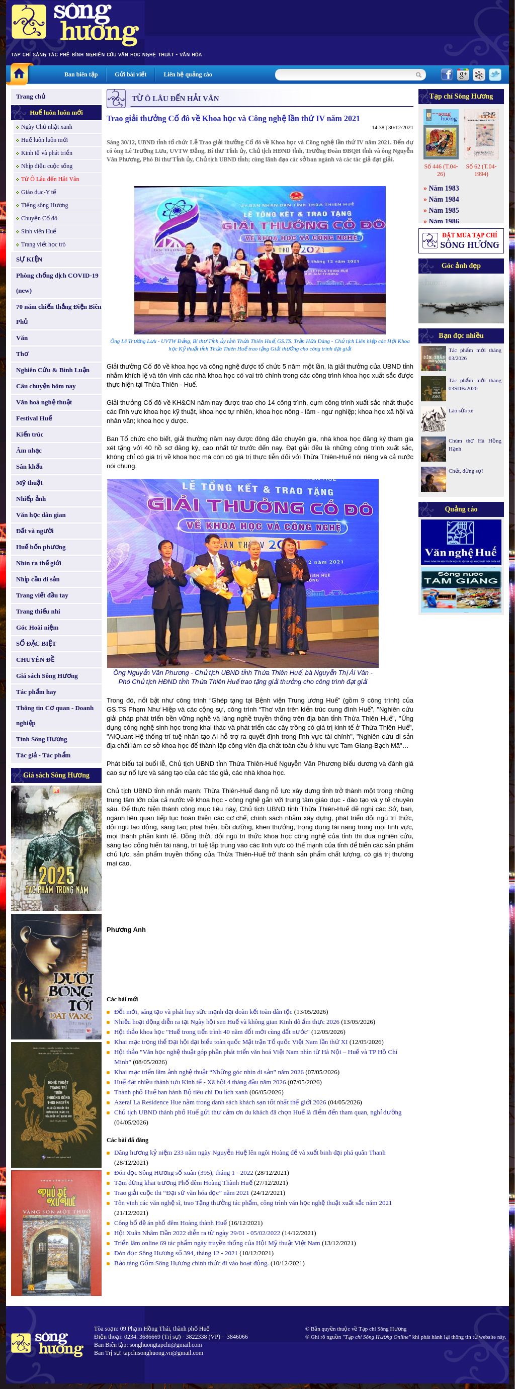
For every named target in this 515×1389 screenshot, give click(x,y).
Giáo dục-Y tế (38, 192)
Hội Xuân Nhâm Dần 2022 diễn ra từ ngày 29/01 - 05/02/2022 (197, 1233)
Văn (22, 337)
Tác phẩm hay (36, 692)
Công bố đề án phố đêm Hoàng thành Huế (170, 1223)
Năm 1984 (444, 199)
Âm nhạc (29, 450)
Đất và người (35, 531)
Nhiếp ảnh (31, 498)
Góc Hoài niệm (37, 627)
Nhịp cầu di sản (38, 579)
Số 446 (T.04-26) (441, 170)
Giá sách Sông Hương (47, 675)
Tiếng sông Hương (44, 205)
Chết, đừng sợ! (466, 471)
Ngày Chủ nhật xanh (46, 126)
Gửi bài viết (130, 74)
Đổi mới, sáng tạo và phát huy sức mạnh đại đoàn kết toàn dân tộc (203, 1011)
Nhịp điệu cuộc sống (46, 165)
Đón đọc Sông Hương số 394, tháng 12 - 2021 (176, 1253)
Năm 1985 (444, 210)
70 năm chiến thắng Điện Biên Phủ (58, 314)
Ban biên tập (81, 74)
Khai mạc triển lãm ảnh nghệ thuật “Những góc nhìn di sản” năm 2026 (209, 1072)
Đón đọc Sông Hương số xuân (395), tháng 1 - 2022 (183, 1172)
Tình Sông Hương (41, 739)
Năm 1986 (444, 221)
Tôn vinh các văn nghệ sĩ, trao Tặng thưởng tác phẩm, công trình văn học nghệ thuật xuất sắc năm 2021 (253, 1202)
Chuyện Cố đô (39, 218)
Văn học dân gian (41, 514)
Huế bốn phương (41, 547)
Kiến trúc (29, 434)
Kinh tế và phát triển (46, 152)
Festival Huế (34, 418)
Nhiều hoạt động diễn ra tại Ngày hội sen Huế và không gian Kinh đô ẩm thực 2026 (226, 1021)
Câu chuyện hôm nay (46, 386)
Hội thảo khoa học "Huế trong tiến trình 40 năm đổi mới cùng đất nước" (212, 1031)
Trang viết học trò (43, 244)
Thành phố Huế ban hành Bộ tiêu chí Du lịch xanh (181, 1092)
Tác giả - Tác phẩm (43, 755)
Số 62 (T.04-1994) (481, 170)
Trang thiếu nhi (38, 611)
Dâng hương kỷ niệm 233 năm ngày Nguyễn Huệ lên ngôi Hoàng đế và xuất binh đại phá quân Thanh (250, 1152)
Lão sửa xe (461, 410)
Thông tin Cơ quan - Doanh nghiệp (55, 715)
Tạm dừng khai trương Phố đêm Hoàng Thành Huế (183, 1182)
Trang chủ (30, 96)
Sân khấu (29, 466)
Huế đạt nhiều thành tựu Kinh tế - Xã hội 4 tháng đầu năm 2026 (201, 1082)
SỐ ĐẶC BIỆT (36, 643)
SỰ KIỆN (29, 259)
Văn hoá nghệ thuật (44, 402)
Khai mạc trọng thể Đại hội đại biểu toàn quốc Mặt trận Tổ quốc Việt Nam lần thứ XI (231, 1042)
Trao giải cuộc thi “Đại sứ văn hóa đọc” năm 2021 (181, 1192)
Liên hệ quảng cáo (187, 74)
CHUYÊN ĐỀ (35, 659)
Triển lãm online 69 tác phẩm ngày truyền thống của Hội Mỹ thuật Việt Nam (217, 1243)
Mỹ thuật (29, 482)
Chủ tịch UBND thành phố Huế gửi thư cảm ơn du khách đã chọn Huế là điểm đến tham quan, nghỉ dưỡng (258, 1112)
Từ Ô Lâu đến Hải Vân (50, 179)
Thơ (22, 354)
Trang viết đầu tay (42, 595)
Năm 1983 (444, 188)
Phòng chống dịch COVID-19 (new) (57, 283)
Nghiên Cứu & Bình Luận (53, 370)
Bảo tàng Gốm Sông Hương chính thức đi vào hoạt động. (191, 1263)
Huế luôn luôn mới (56, 112)
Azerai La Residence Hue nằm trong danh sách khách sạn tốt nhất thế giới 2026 (220, 1102)
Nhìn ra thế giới (38, 563)
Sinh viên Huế (38, 231)
